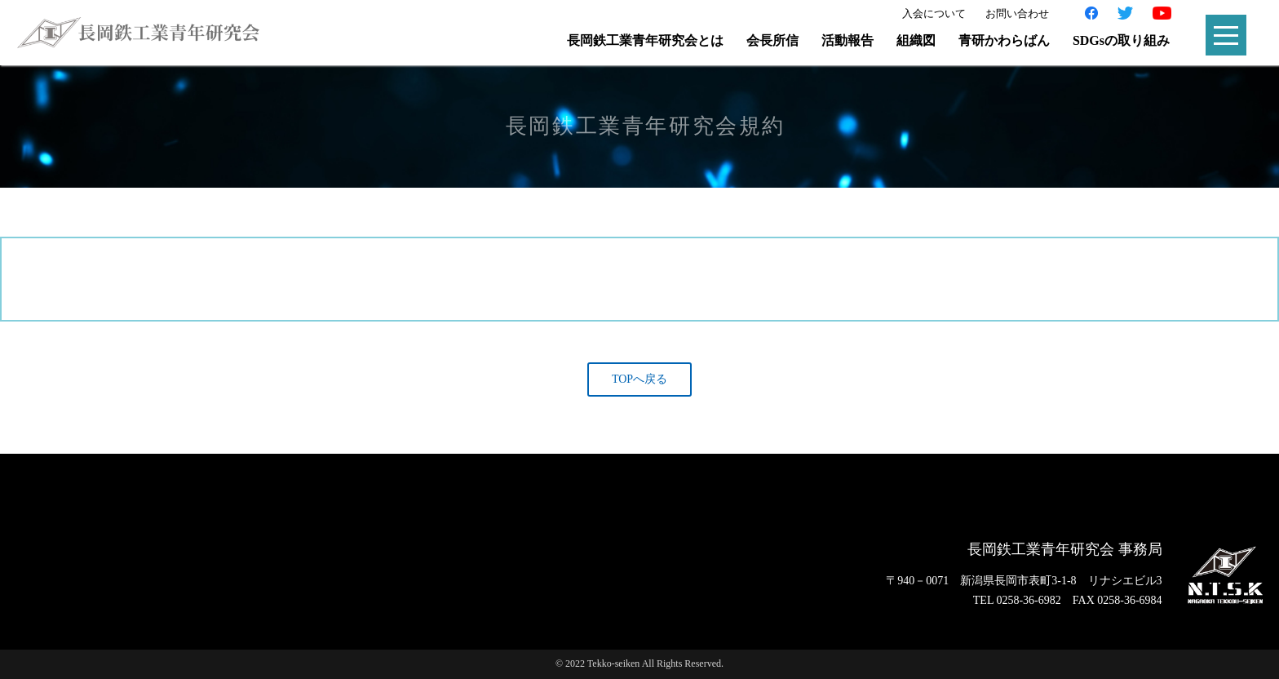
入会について (934, 13)
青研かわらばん (1004, 40)
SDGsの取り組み (1121, 40)
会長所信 (772, 40)
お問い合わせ (1017, 13)
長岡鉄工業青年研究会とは (645, 40)
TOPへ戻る (639, 379)
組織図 (916, 40)
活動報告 (847, 40)
